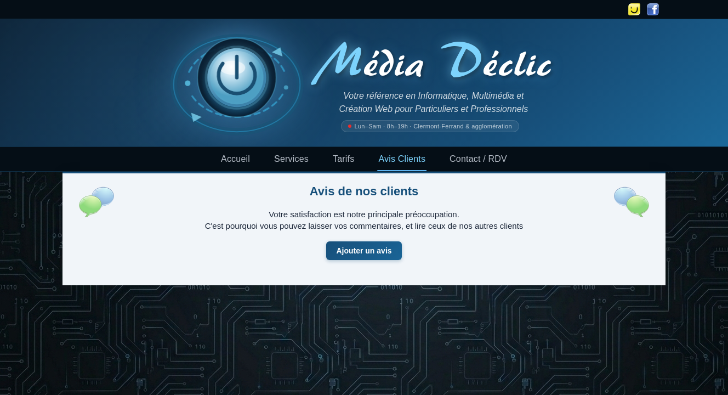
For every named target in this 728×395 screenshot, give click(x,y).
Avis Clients (401, 158)
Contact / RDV (478, 158)
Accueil (235, 158)
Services (291, 158)
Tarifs (343, 158)
